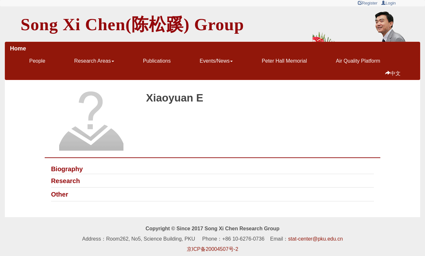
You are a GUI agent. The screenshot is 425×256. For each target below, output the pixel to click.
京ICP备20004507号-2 (212, 249)
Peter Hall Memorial (284, 61)
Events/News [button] (216, 61)
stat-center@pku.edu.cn (315, 239)
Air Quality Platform (358, 61)
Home (18, 48)
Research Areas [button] (94, 61)
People (37, 61)
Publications (157, 61)
